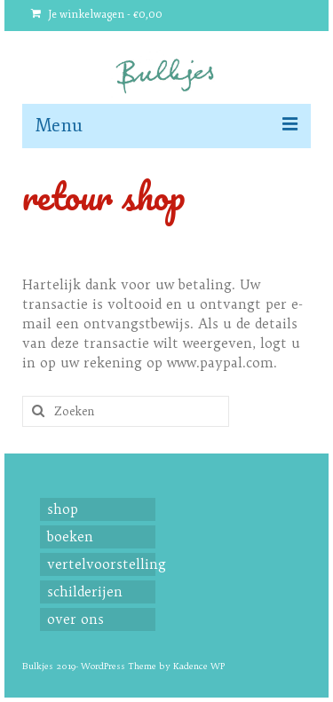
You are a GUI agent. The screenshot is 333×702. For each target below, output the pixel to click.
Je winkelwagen (97, 14)
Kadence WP (199, 666)
